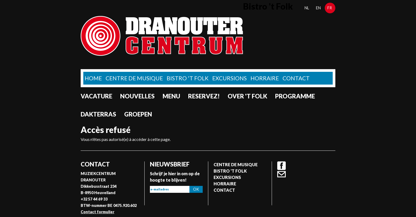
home (93, 78)
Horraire (264, 78)
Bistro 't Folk (188, 78)
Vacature (96, 96)
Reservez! (204, 96)
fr (329, 8)
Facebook (281, 165)
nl (307, 8)
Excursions (229, 78)
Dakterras (98, 114)
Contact (296, 78)
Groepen (138, 114)
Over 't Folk (247, 96)
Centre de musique (134, 78)
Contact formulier (97, 212)
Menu (171, 96)
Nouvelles (137, 96)
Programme (295, 96)
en (318, 8)
